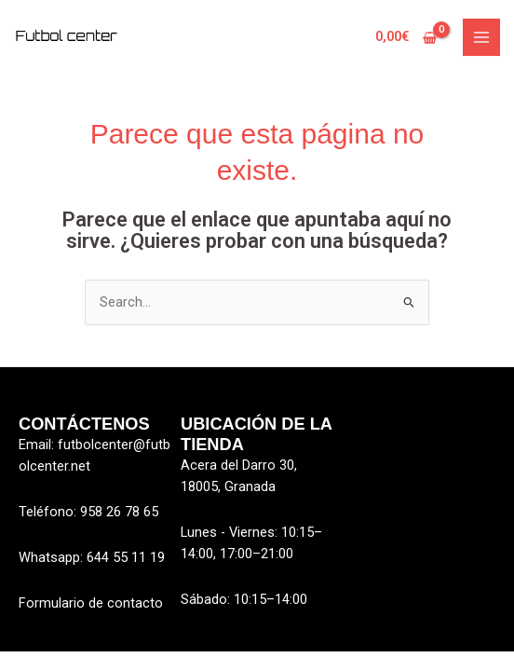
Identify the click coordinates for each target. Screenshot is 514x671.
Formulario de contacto (91, 603)
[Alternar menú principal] (481, 37)
